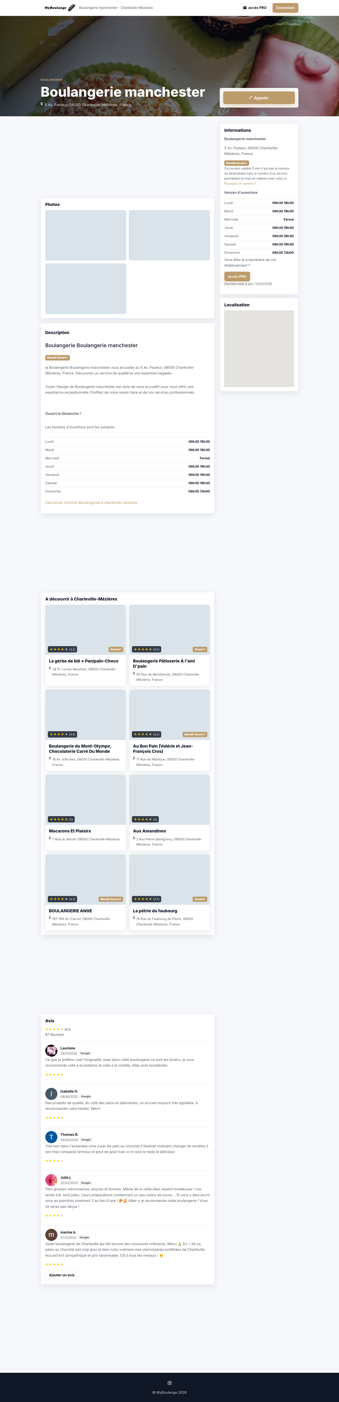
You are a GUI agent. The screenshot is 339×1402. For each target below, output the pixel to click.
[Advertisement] (127, 158)
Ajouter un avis (61, 1275)
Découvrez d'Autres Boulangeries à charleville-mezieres (91, 502)
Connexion (285, 7)
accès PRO (237, 276)
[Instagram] (169, 1383)
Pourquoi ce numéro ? (240, 183)
